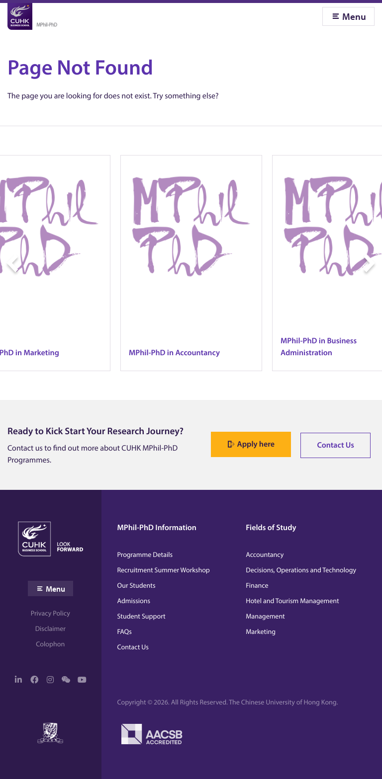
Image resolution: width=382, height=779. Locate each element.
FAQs (124, 631)
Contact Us (335, 445)
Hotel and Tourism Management (292, 600)
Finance (257, 585)
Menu (354, 16)
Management (265, 616)
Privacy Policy (50, 613)
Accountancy (265, 554)
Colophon (50, 643)
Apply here (256, 444)
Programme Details (145, 554)
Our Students (136, 585)
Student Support (141, 616)
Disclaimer (50, 628)
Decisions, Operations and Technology (301, 569)
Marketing (261, 631)
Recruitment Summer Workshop (163, 569)
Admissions (134, 600)
